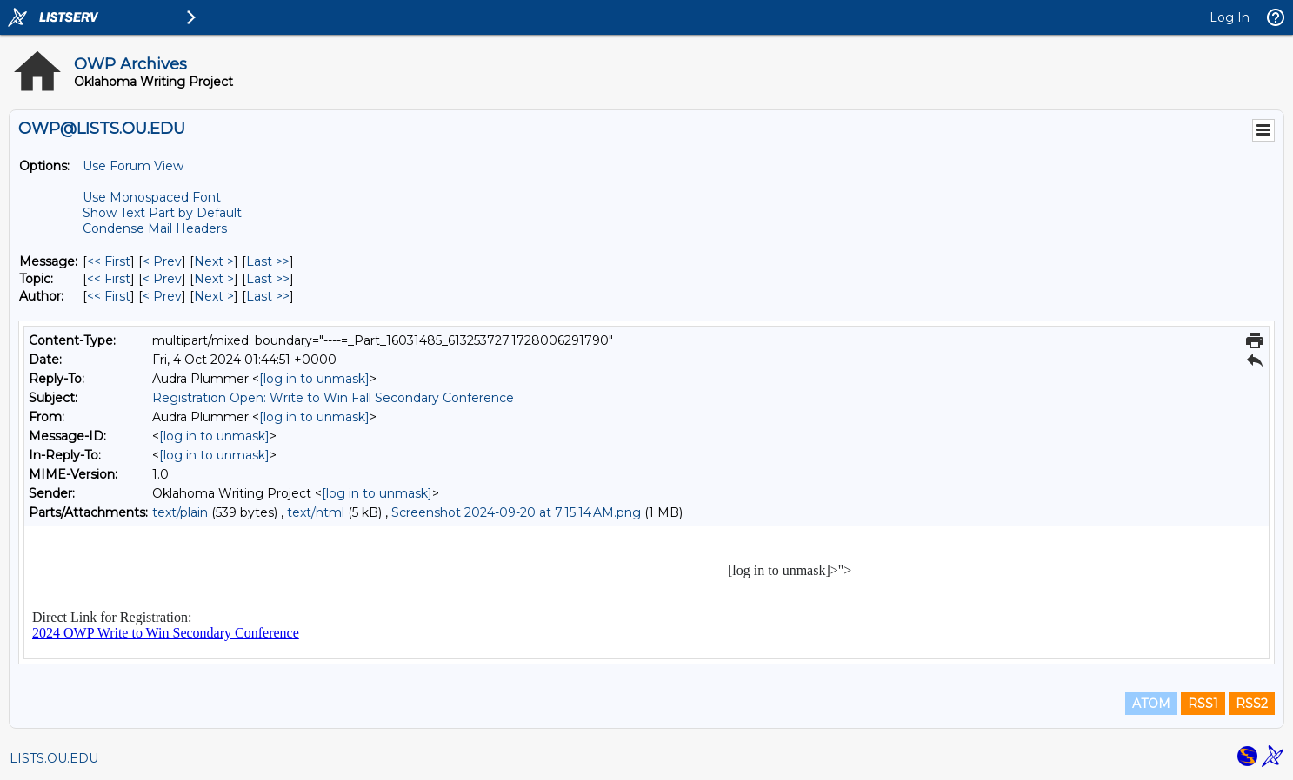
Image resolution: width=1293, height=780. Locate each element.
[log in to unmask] (314, 379)
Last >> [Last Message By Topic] (268, 279)
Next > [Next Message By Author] (214, 296)
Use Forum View (133, 166)
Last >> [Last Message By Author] (268, 296)
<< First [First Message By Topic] (108, 279)
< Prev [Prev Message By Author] (162, 296)
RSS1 (1203, 703)
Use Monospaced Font (152, 197)
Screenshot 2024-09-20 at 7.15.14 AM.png (516, 512)
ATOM (1151, 703)
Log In (1230, 17)
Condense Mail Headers (155, 228)
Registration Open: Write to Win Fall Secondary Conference (333, 398)
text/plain (180, 512)
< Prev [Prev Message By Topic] (162, 279)
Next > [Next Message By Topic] (214, 279)
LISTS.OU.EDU (54, 758)
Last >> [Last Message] (268, 261)
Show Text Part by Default (162, 213)
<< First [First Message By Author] (108, 296)
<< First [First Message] (108, 261)
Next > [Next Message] (214, 261)
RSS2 (1252, 703)
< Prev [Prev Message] (162, 261)
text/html (315, 512)
